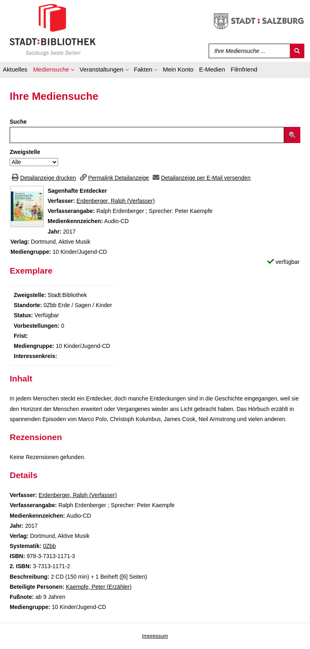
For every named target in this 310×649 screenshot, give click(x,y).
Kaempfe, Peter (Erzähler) (99, 587)
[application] (53, 70)
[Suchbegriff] (247, 51)
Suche (18, 121)
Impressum (155, 636)
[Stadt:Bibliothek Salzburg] (53, 29)
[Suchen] (297, 51)
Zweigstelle (25, 152)
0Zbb (49, 546)
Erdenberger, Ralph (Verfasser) (116, 201)
